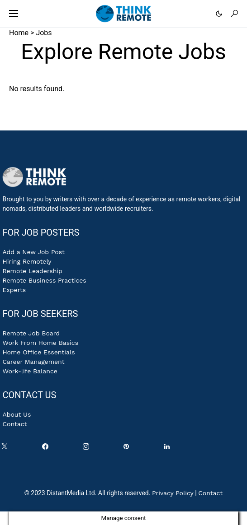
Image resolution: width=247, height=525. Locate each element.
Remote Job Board (31, 333)
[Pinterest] (128, 448)
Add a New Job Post (33, 252)
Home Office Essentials (38, 352)
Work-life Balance (29, 371)
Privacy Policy (173, 493)
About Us (16, 414)
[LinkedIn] (168, 448)
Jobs (44, 32)
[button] (13, 13)
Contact (14, 423)
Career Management (33, 361)
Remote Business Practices (44, 280)
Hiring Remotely (26, 261)
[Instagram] (88, 448)
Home (18, 32)
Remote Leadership (32, 270)
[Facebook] (47, 448)
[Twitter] (6, 448)
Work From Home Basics (40, 342)
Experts (14, 289)
